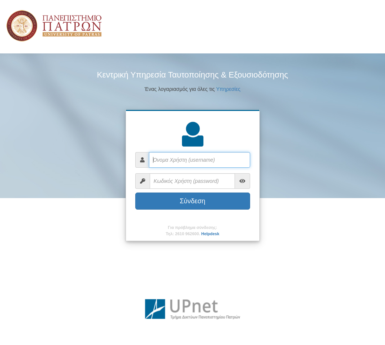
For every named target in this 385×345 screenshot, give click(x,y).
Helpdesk (210, 233)
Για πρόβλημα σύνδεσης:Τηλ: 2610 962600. (192, 230)
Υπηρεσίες (228, 89)
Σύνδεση (192, 201)
